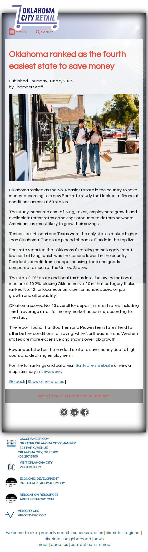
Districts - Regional (123, 533)
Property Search (55, 533)
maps (43, 396)
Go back (17, 381)
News (98, 539)
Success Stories (88, 533)
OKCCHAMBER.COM (34, 439)
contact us (81, 396)
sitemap (102, 396)
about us (59, 396)
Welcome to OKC (21, 533)
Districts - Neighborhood (68, 539)
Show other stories (46, 381)
